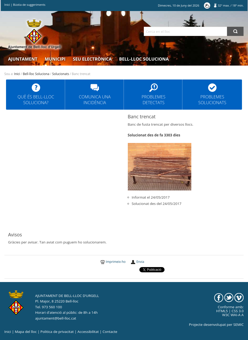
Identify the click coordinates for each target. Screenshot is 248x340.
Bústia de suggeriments (29, 5)
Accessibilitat (88, 331)
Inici (7, 5)
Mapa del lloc (25, 331)
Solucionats (60, 74)
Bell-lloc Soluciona (144, 59)
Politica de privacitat (57, 331)
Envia (140, 261)
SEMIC (238, 324)
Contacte (110, 331)
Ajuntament (23, 59)
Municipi (55, 59)
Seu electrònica (92, 59)
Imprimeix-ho (115, 261)
